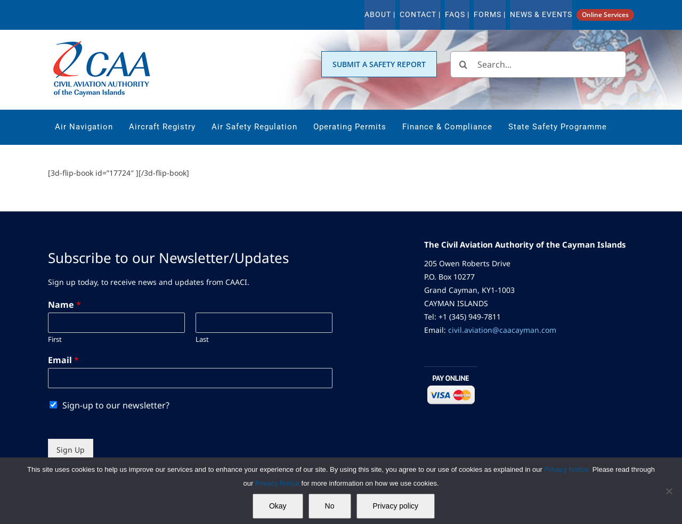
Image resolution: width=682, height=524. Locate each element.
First (55, 339)
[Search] (463, 64)
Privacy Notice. (568, 469)
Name (64, 304)
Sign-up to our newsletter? (115, 405)
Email (63, 360)
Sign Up (70, 450)
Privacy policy (396, 506)
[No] (668, 491)
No (330, 506)
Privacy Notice (278, 483)
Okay (278, 506)
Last (202, 339)
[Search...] (538, 64)
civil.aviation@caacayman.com (502, 330)
